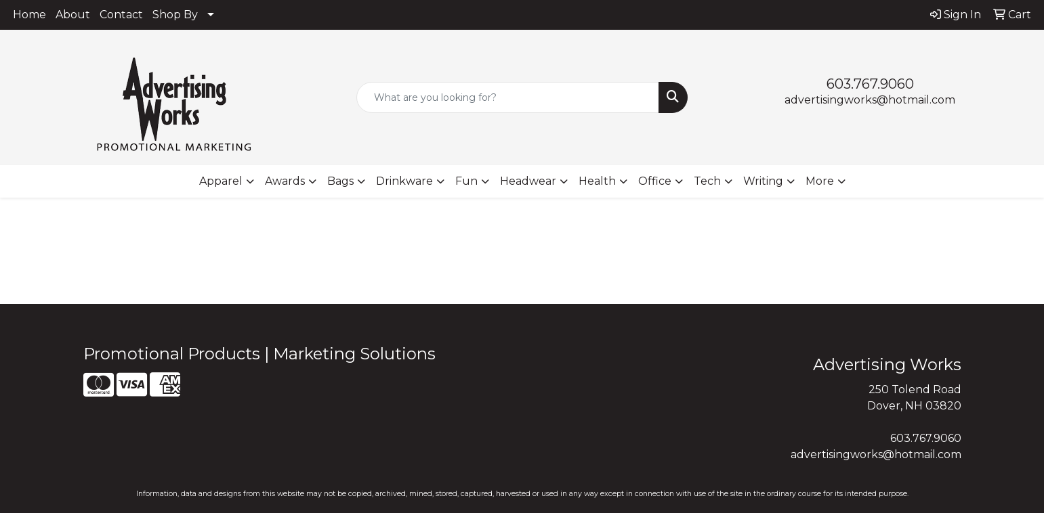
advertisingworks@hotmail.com (870, 99)
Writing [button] (763, 181)
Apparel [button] (221, 181)
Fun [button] (466, 181)
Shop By (175, 14)
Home (29, 14)
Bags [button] (340, 181)
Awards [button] (285, 181)
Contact (121, 14)
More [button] (820, 181)
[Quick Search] (508, 97)
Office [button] (654, 181)
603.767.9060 (870, 84)
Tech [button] (707, 181)
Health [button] (597, 181)
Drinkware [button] (404, 181)
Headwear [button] (528, 181)
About (73, 14)
